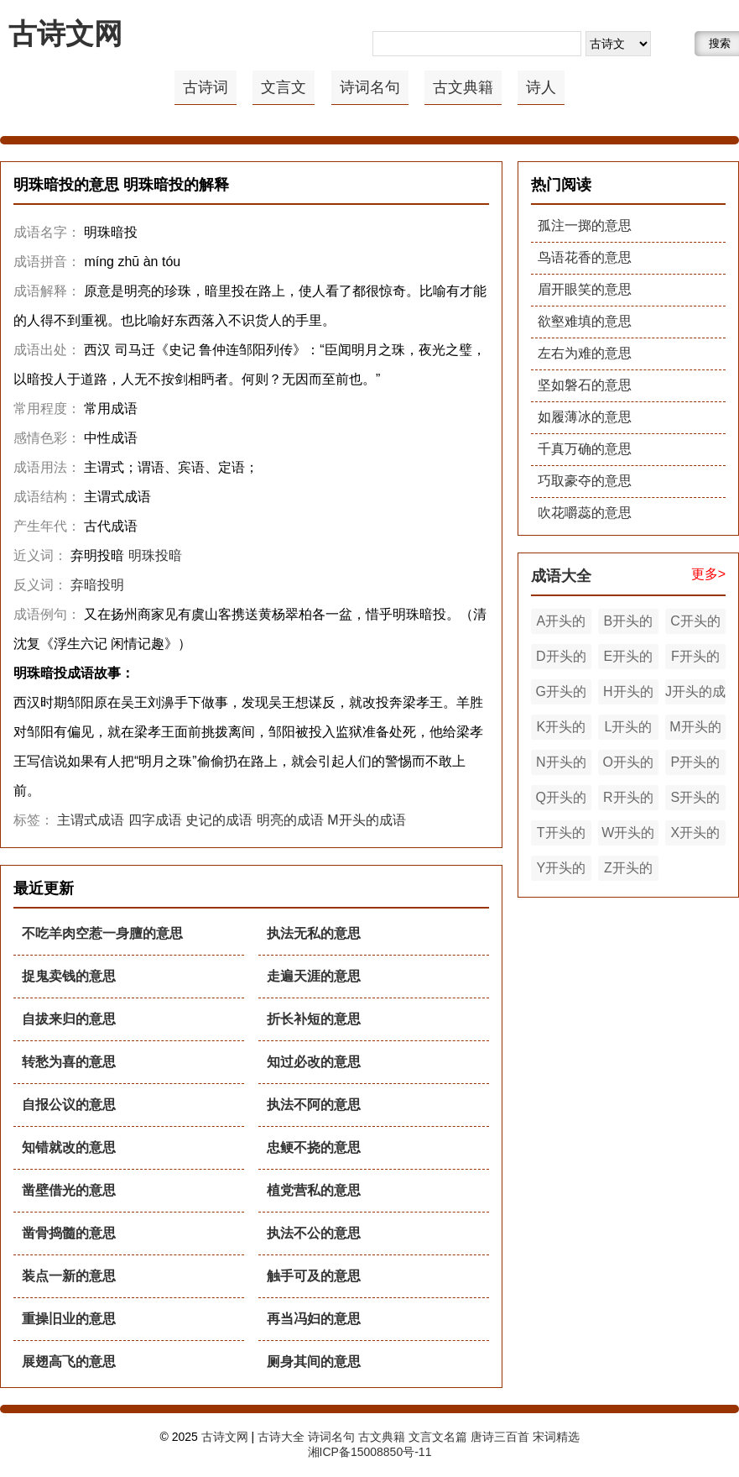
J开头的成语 (695, 694)
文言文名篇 (438, 1436)
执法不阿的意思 (314, 1104)
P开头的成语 (696, 765)
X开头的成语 (696, 835)
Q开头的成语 (561, 800)
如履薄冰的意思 (585, 417)
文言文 (283, 87)
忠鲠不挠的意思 (314, 1147)
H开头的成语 (628, 694)
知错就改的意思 (69, 1147)
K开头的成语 (560, 730)
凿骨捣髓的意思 (69, 1233)
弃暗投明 (97, 585)
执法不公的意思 (314, 1233)
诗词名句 (370, 87)
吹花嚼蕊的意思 (585, 512)
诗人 (541, 87)
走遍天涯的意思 (314, 976)
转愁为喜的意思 (69, 1062)
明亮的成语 (290, 820)
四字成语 (155, 820)
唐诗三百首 (500, 1436)
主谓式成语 (90, 820)
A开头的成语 (560, 624)
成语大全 (561, 576)
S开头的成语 (696, 800)
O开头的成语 (628, 765)
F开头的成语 (695, 659)
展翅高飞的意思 (69, 1361)
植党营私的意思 (314, 1190)
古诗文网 (65, 34)
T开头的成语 (561, 835)
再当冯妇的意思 (314, 1319)
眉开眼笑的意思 (585, 289)
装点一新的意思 (69, 1276)
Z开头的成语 (628, 871)
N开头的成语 (561, 765)
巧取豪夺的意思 (585, 481)
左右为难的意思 (585, 353)
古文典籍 (463, 87)
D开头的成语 (561, 659)
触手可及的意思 (314, 1276)
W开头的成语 (627, 835)
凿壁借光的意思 (69, 1190)
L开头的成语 (628, 730)
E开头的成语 (628, 659)
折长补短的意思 (314, 1019)
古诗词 (205, 87)
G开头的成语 (561, 694)
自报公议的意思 (69, 1104)
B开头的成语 (628, 624)
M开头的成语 (366, 820)
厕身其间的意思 (314, 1361)
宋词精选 (556, 1436)
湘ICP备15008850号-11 (370, 1452)
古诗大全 (281, 1436)
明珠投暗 (155, 555)
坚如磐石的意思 (585, 385)
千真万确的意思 (585, 449)
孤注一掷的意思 (585, 225)
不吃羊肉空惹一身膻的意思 (102, 933)
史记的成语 (218, 820)
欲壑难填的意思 (585, 321)
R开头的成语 (628, 800)
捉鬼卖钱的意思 (69, 976)
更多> (708, 574)
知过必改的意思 (314, 1062)
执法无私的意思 (314, 933)
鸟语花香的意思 (585, 257)
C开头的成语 (695, 624)
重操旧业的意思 (69, 1319)
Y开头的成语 (560, 871)
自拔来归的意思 (69, 1019)
